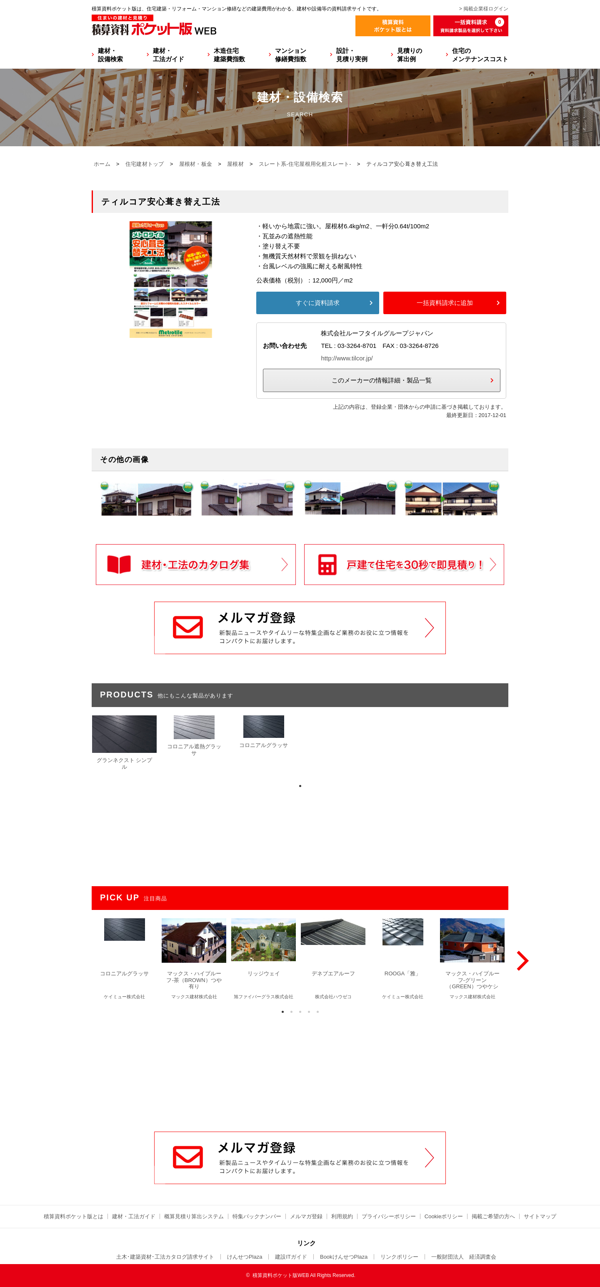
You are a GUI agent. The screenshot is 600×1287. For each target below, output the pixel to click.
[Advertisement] (300, 1068)
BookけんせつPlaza (344, 1257)
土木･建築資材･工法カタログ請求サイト (165, 1257)
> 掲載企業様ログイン (483, 9)
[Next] (521, 960)
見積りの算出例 (409, 54)
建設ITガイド (291, 1257)
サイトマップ (540, 1216)
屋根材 (235, 164)
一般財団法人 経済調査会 (463, 1257)
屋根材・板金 (195, 164)
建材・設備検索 (110, 54)
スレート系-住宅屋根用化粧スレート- (305, 164)
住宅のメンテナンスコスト (480, 54)
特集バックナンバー (256, 1216)
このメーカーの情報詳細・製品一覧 (382, 380)
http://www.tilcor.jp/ (346, 358)
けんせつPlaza (244, 1257)
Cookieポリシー (444, 1216)
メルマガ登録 (306, 1216)
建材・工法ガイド (168, 54)
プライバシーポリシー (389, 1216)
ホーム (102, 164)
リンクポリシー (399, 1257)
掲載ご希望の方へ (493, 1216)
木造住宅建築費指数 (229, 54)
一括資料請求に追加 (445, 302)
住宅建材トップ (144, 164)
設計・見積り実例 (352, 54)
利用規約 (342, 1216)
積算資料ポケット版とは (73, 1216)
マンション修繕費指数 (290, 54)
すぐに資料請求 (318, 302)
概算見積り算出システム (194, 1216)
